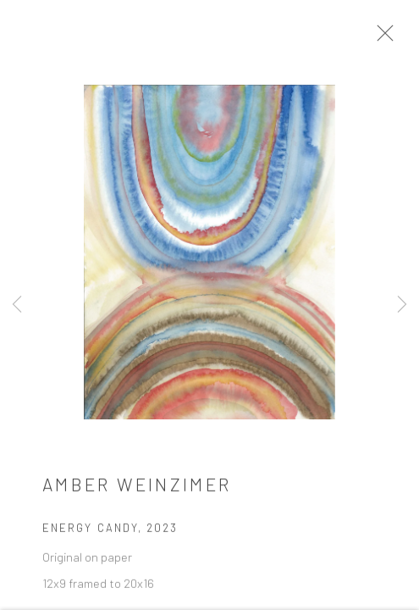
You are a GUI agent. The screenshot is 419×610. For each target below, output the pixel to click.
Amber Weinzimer (136, 489)
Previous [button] (17, 305)
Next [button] (402, 305)
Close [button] (390, 38)
